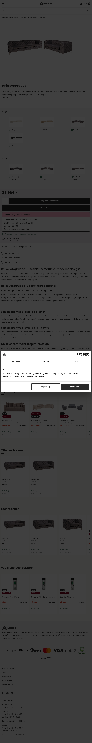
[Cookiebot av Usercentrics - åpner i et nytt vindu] (78, 354)
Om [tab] (76, 361)
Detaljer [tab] (46, 361)
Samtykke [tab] (16, 361)
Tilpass (45, 387)
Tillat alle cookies (75, 387)
